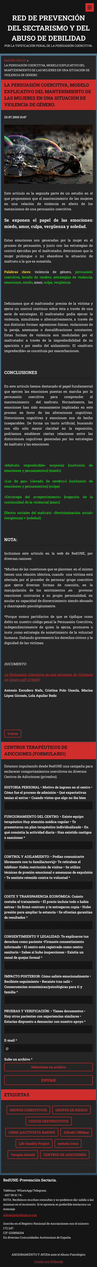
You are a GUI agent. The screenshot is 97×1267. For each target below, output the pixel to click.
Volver (12, 733)
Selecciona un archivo (48, 1067)
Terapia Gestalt (23, 1154)
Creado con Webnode (48, 1261)
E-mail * (10, 1040)
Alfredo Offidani (76, 1132)
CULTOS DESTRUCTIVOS (49, 1121)
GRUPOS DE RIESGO (71, 1110)
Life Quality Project (34, 1143)
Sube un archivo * (18, 1059)
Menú (89, 7)
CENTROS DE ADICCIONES (64, 1154)
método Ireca (68, 1143)
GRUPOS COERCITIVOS (28, 1110)
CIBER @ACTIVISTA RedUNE (31, 1132)
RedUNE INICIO (14, 60)
